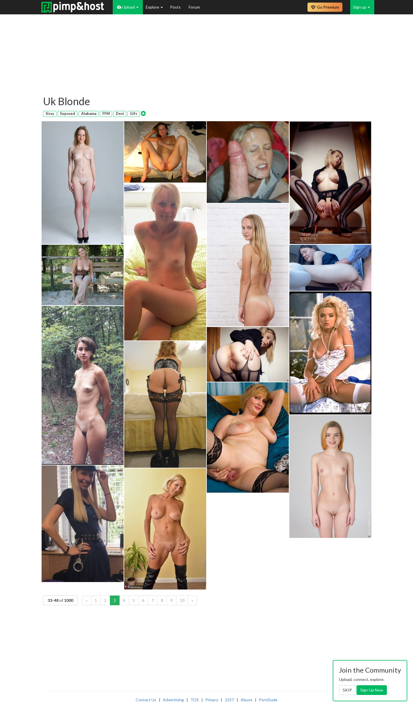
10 (182, 600)
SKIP (347, 690)
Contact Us (146, 699)
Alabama (88, 113)
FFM (106, 113)
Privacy (211, 699)
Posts (176, 7)
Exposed (67, 113)
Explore (154, 7)
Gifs (133, 113)
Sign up (361, 7)
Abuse (246, 699)
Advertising (173, 699)
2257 (229, 699)
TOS (194, 699)
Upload (128, 7)
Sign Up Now (371, 690)
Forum (194, 7)
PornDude (268, 699)
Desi (120, 113)
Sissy (50, 113)
